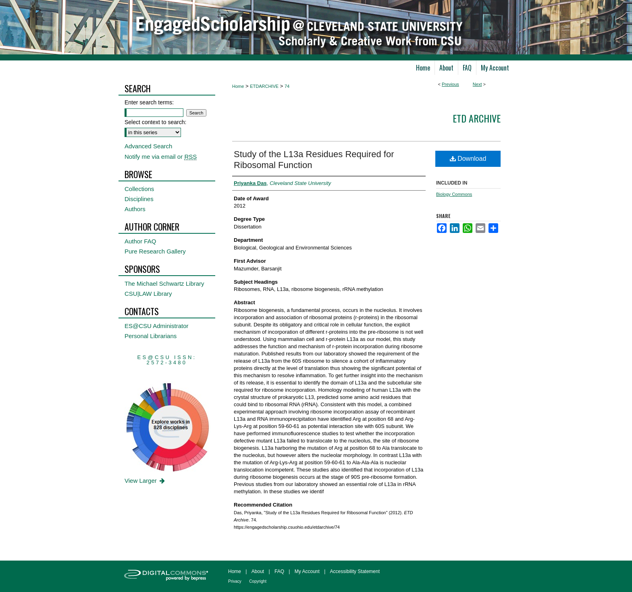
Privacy (234, 581)
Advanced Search (148, 146)
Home (238, 86)
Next (477, 84)
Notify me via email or (161, 156)
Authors (135, 209)
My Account (307, 571)
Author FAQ (140, 241)
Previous (450, 84)
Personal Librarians (151, 335)
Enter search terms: (149, 102)
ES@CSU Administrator (157, 325)
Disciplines (139, 198)
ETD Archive (477, 118)
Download (468, 158)
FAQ (279, 571)
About (258, 571)
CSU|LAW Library (148, 293)
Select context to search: (155, 122)
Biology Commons (454, 194)
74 (287, 86)
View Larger (145, 480)
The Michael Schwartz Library (164, 283)
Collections (139, 188)
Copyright (257, 581)
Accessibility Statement (355, 571)
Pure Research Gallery (155, 251)
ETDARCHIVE (264, 86)
